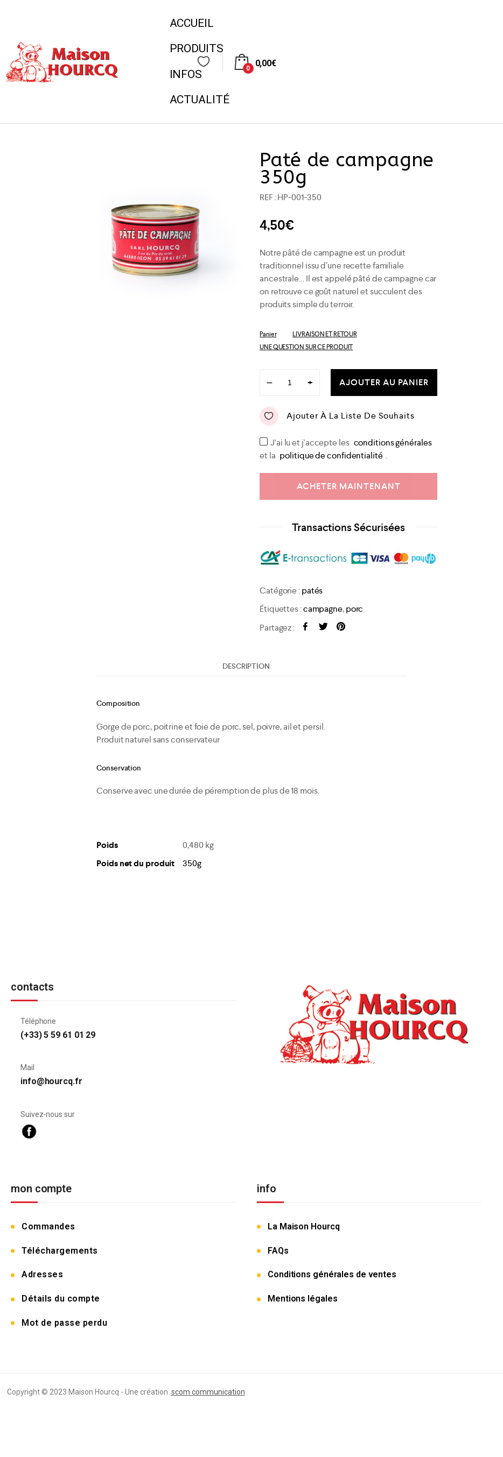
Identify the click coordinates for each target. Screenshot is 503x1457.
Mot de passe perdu (64, 1323)
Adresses (42, 1274)
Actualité (199, 99)
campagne (323, 608)
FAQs (278, 1251)
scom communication (208, 1392)
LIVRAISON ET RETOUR (324, 334)
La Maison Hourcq (303, 1226)
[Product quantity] (290, 382)
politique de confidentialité (331, 455)
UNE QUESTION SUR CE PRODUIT (306, 347)
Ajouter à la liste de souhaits (337, 416)
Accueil (192, 23)
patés (312, 590)
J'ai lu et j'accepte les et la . (347, 442)
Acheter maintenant (349, 486)
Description (246, 666)
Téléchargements (60, 1251)
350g (192, 863)
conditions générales (393, 442)
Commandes (48, 1226)
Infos (186, 74)
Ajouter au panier (384, 382)
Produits (196, 48)
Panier (268, 334)
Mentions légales (302, 1298)
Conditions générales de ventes (332, 1274)
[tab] (246, 666)
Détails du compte (61, 1298)
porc (355, 608)
